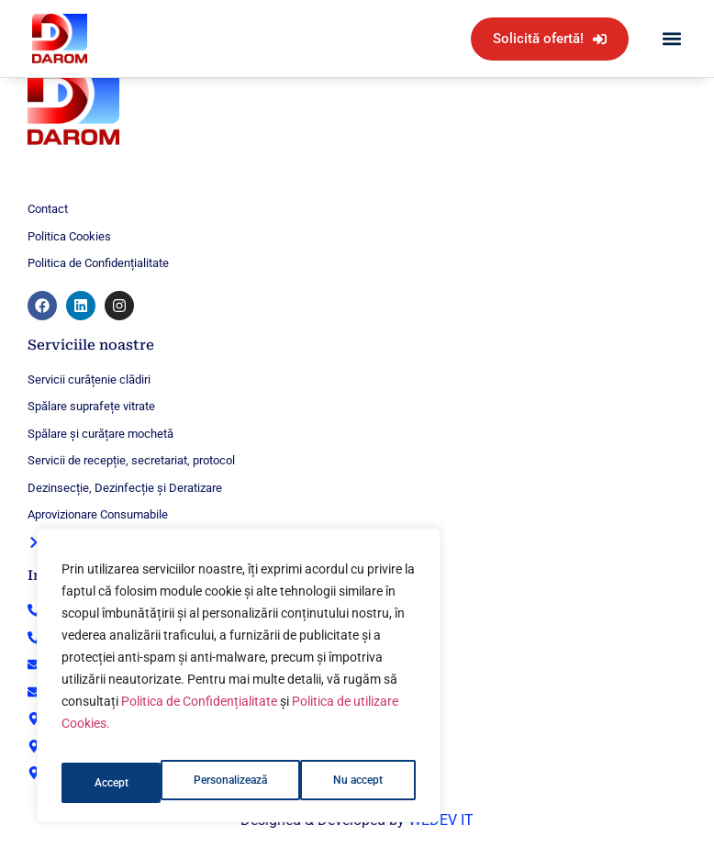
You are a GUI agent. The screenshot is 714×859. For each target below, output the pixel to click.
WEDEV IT (441, 820)
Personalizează (131, 782)
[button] (671, 39)
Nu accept (263, 782)
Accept (371, 782)
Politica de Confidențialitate (199, 715)
